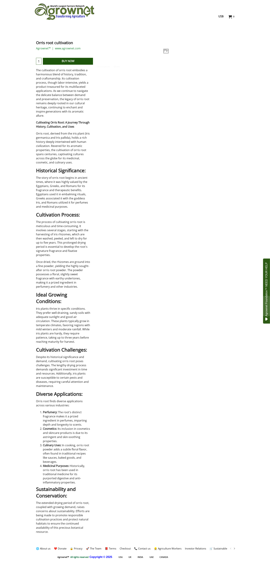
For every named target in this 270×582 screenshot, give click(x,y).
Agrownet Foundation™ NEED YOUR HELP (266, 291)
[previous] (230, 548)
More (117, 66)
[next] (234, 548)
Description (103, 66)
